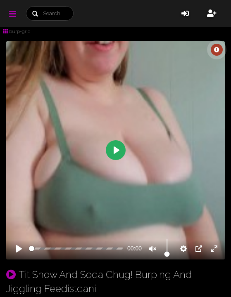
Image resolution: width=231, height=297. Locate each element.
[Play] (19, 248)
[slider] (76, 248)
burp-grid (17, 31)
